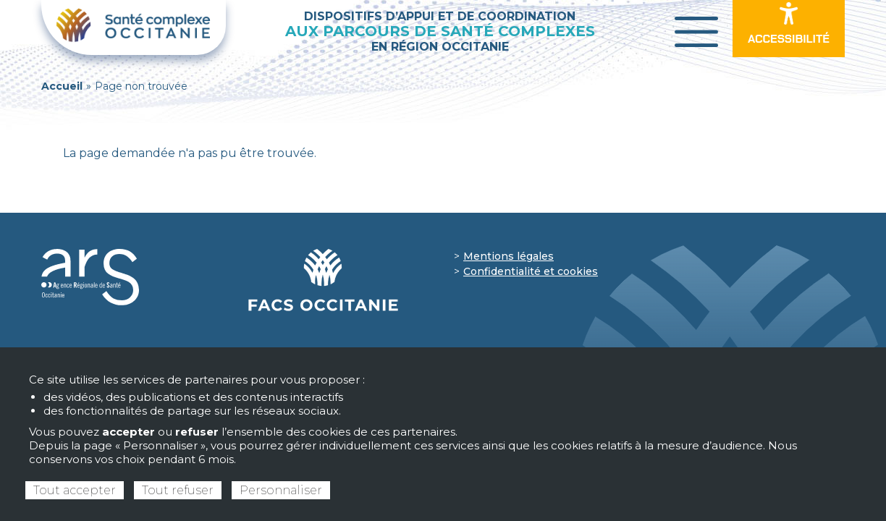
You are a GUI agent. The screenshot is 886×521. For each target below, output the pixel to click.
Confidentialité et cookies (530, 271)
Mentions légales (508, 256)
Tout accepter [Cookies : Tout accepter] (74, 490)
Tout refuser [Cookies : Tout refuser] (178, 490)
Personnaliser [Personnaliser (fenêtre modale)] (281, 490)
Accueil (62, 86)
